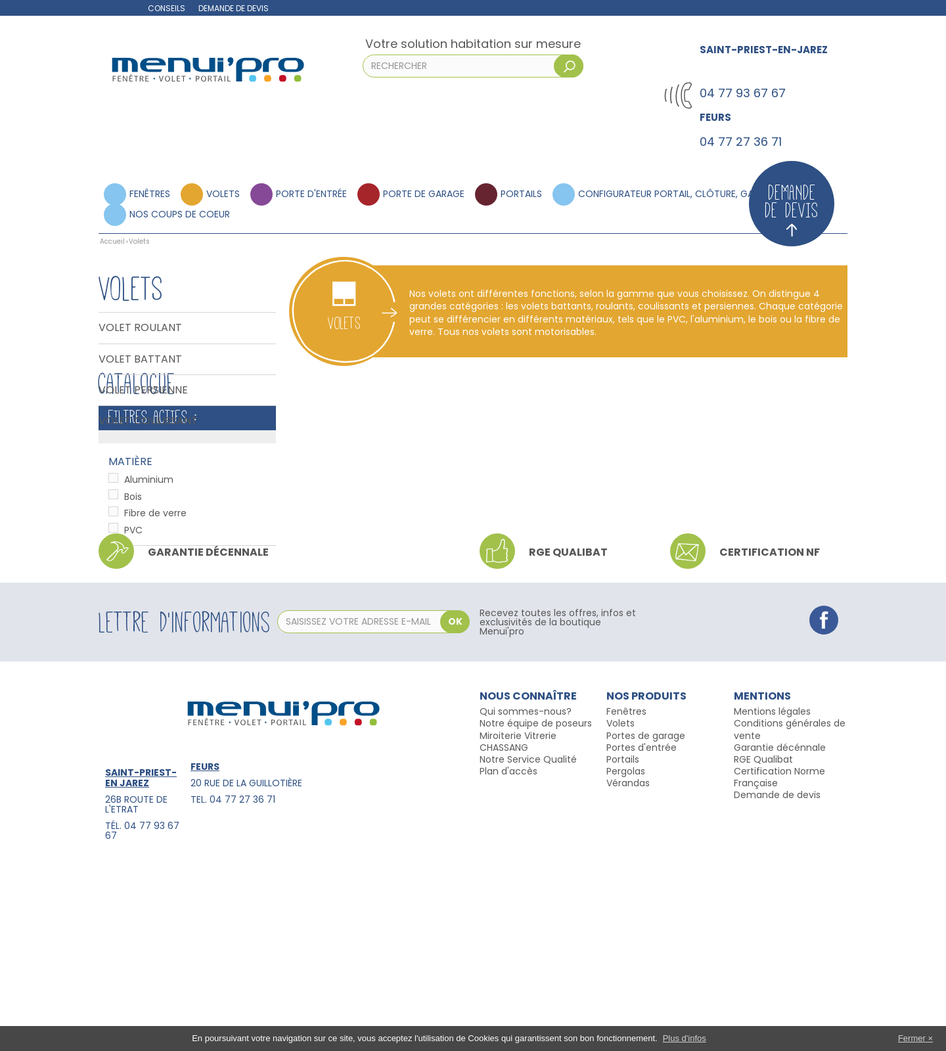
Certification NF (769, 736)
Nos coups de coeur (179, 214)
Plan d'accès (508, 955)
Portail (620, 943)
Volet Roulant (140, 328)
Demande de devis (233, 8)
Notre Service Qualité (528, 943)
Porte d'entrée (311, 193)
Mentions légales (772, 896)
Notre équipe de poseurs (536, 907)
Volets (223, 193)
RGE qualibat (568, 736)
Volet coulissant (148, 421)
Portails (521, 193)
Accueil (112, 241)
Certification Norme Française (779, 961)
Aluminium (148, 573)
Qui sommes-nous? (526, 896)
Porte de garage (423, 193)
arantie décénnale (783, 931)
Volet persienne (143, 390)
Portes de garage (645, 919)
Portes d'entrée (641, 931)
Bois (133, 590)
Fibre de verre (155, 607)
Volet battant (140, 359)
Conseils (166, 8)
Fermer (912, 1038)
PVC (133, 624)
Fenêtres (149, 193)
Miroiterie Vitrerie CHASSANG (518, 925)
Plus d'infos (684, 1038)
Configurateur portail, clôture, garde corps (690, 193)
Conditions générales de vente (789, 913)
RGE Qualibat (763, 943)
